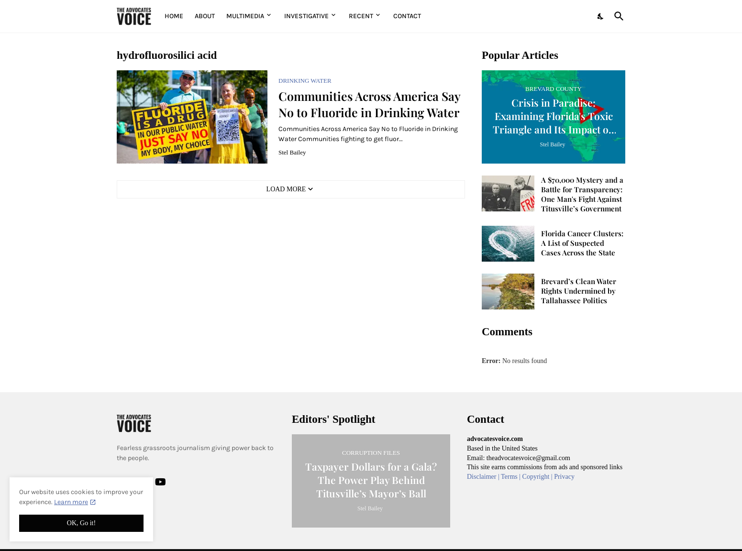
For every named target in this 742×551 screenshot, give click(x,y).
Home (174, 16)
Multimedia (245, 16)
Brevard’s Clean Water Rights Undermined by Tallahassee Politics (578, 291)
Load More (286, 189)
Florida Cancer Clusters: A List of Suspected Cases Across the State (582, 243)
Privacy (564, 476)
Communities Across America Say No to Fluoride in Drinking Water (369, 104)
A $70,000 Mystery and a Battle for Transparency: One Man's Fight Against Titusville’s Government (582, 194)
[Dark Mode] (601, 16)
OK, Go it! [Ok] (81, 523)
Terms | (511, 476)
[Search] (617, 16)
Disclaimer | (484, 476)
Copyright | (538, 476)
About (205, 16)
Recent (361, 16)
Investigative (306, 16)
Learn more (71, 502)
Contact (407, 16)
